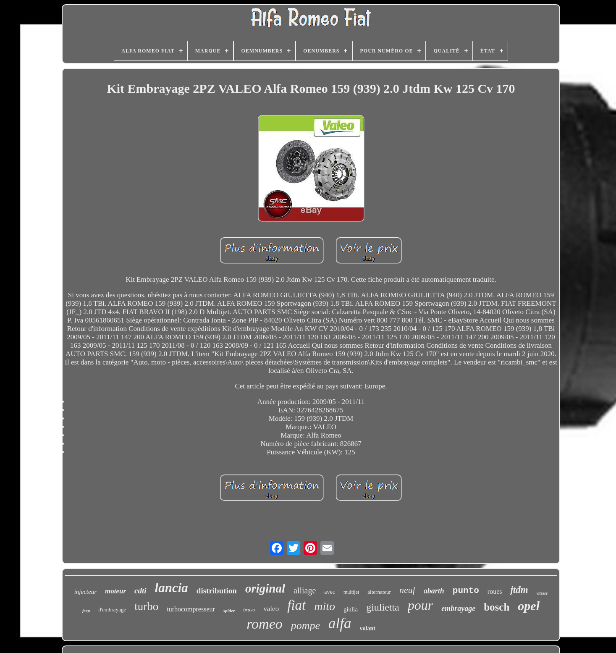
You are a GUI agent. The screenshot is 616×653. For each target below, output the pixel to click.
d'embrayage (112, 609)
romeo (264, 624)
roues (495, 591)
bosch (496, 607)
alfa (339, 623)
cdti (140, 590)
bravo (249, 610)
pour (420, 605)
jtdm (519, 590)
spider (229, 610)
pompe (305, 625)
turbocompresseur (191, 609)
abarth (434, 591)
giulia (350, 609)
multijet (351, 592)
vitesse (542, 593)
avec (329, 592)
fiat (296, 605)
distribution (217, 590)
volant (367, 628)
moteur (115, 591)
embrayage (458, 608)
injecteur (85, 591)
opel (529, 606)
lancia (171, 587)
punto (466, 590)
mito (324, 606)
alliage (305, 590)
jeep (86, 610)
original (265, 588)
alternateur (379, 592)
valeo (271, 609)
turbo (146, 606)
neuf (407, 590)
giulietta (382, 607)
